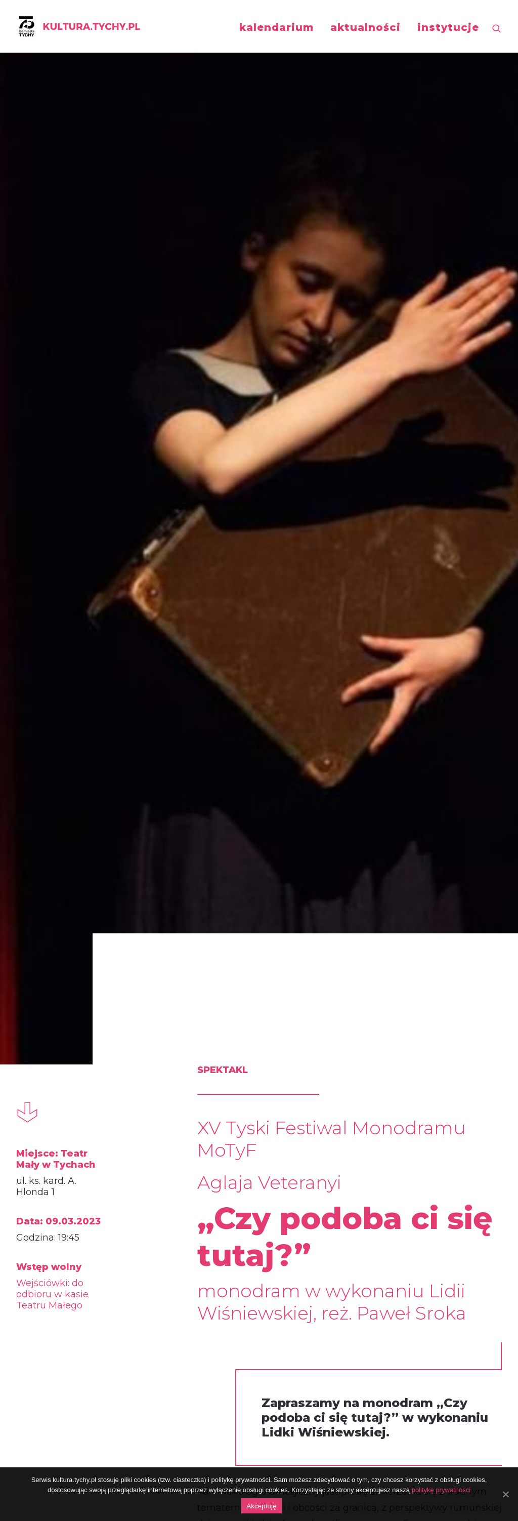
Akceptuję (261, 1506)
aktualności (365, 27)
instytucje (448, 27)
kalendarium (276, 27)
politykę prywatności (441, 1490)
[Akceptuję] (505, 1494)
